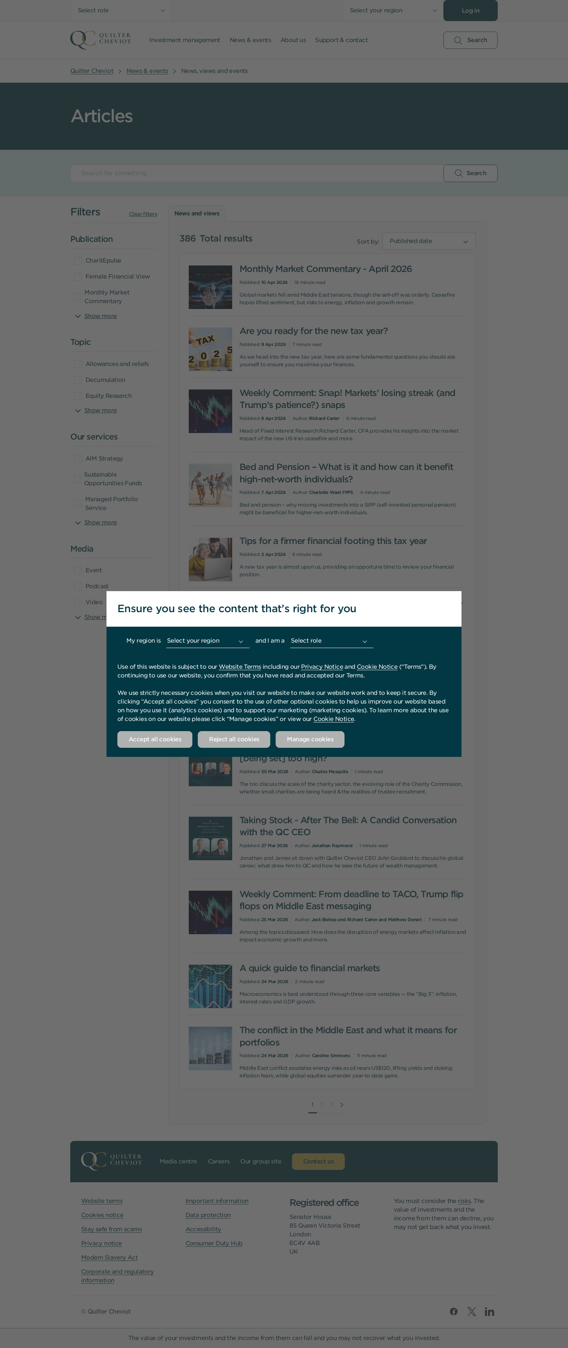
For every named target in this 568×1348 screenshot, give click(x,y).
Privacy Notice (322, 666)
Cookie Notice (377, 666)
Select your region (193, 640)
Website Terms (240, 666)
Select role (306, 640)
